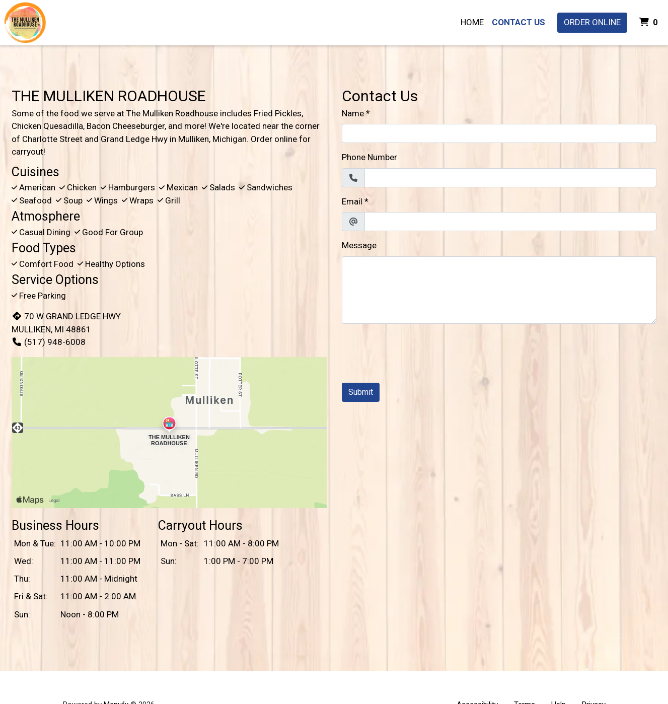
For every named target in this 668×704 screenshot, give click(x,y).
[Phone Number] (510, 177)
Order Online (592, 22)
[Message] (499, 290)
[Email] (510, 221)
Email (352, 201)
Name (353, 113)
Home (472, 22)
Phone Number (369, 157)
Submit (360, 392)
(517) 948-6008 (49, 342)
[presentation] (418, 351)
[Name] (499, 133)
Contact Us (518, 22)
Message (359, 245)
